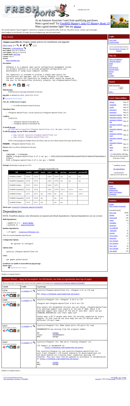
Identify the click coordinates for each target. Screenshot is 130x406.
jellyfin (111, 102)
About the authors (115, 61)
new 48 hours (113, 243)
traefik (111, 107)
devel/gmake (28, 231)
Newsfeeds (112, 194)
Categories (112, 188)
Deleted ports (113, 190)
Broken (111, 215)
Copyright (98, 403)
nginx (111, 147)
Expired (112, 233)
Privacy (111, 71)
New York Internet (114, 49)
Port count (112, 213)
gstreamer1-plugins (115, 115)
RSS (125, 401)
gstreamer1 (113, 110)
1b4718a (16, 55)
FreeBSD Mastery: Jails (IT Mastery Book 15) (85, 23)
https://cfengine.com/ (13, 61)
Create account (114, 42)
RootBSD (119, 51)
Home (111, 186)
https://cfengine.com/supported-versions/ (60, 305)
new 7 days (113, 246)
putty (111, 150)
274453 (55, 351)
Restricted (112, 225)
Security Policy (114, 69)
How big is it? (113, 67)
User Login (112, 40)
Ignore (111, 220)
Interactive (112, 238)
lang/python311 (27, 233)
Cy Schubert (25, 301)
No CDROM (113, 228)
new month (113, 251)
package (13, 137)
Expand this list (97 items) (13, 102)
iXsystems (123, 49)
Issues (111, 63)
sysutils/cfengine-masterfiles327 (69, 293)
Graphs (111, 204)
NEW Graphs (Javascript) (117, 206)
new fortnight (113, 248)
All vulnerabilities (119, 169)
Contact (111, 76)
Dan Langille (112, 403)
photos (77, 26)
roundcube (112, 105)
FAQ (110, 65)
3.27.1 (5, 45)
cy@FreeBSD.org (17, 48)
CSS (119, 401)
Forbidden (112, 223)
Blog (110, 74)
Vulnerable (113, 231)
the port (12, 132)
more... (111, 92)
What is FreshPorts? (115, 59)
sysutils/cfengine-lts (29, 241)
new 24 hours (113, 241)
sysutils (9, 45)
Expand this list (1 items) (18, 278)
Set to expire (113, 236)
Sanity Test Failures (115, 192)
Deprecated (113, 218)
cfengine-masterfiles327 (32, 215)
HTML (116, 401)
